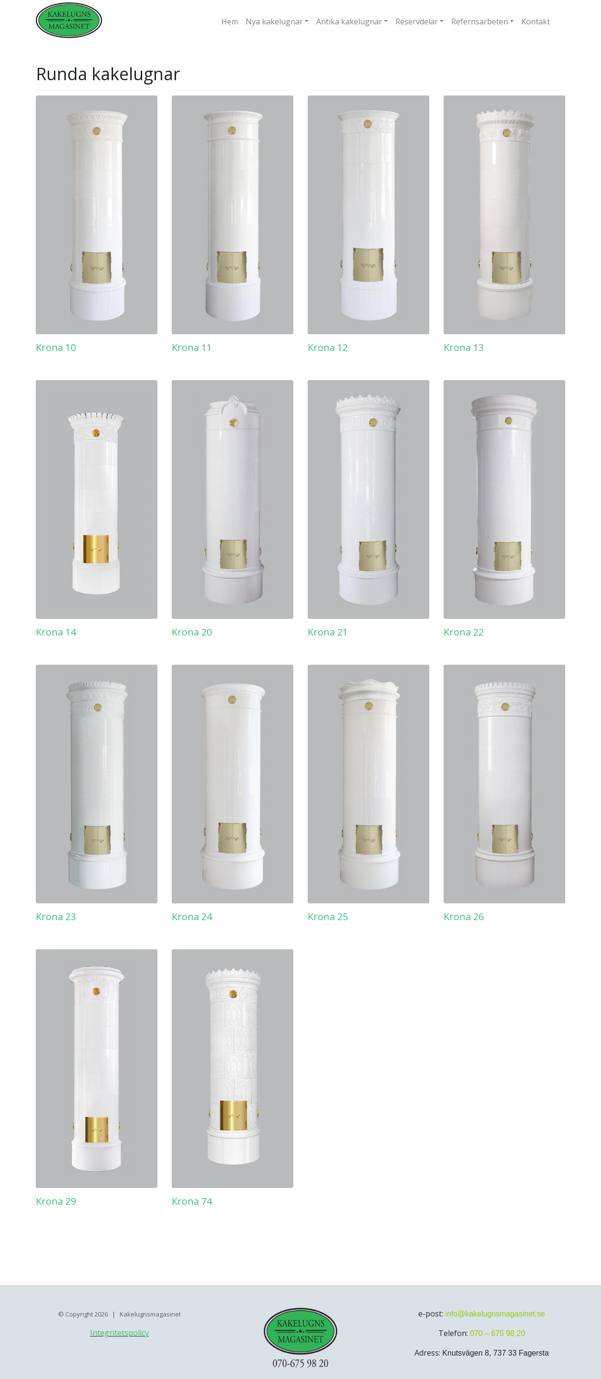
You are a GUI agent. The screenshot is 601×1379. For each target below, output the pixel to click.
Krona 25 (328, 916)
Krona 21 (328, 632)
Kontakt (535, 21)
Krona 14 (56, 632)
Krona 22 (464, 632)
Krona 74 (192, 1201)
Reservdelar (416, 21)
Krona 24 (192, 916)
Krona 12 (328, 347)
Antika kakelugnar (349, 21)
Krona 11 (192, 347)
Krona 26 (464, 916)
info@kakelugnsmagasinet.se (495, 1314)
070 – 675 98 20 (497, 1333)
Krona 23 (56, 916)
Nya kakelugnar (274, 21)
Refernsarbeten (479, 21)
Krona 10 (56, 347)
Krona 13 (464, 347)
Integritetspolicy (119, 1332)
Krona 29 (56, 1201)
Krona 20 (192, 632)
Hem (229, 21)
